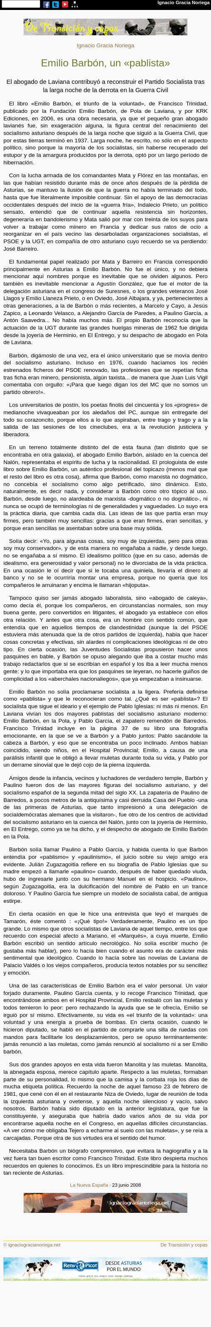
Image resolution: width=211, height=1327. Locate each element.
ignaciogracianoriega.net (34, 1244)
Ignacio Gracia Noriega (105, 45)
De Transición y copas (184, 1244)
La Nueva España (89, 1185)
